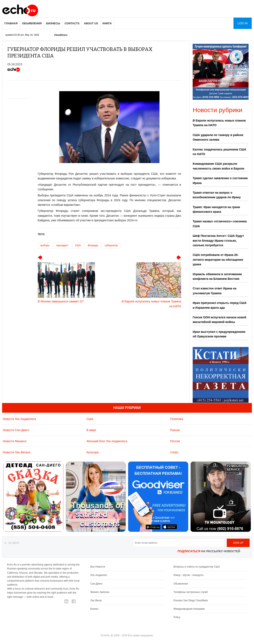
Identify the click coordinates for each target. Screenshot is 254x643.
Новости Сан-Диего (16, 430)
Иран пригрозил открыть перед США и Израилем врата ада (219, 305)
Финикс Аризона (99, 592)
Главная (11, 23)
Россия (175, 441)
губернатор (111, 245)
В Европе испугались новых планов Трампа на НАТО (219, 123)
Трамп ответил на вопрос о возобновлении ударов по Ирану (217, 195)
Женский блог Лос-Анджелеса (106, 441)
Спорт (174, 452)
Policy (177, 617)
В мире (91, 430)
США (78, 245)
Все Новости (97, 566)
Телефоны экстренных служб (191, 592)
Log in (243, 23)
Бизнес (94, 608)
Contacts (71, 23)
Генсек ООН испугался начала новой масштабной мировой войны (219, 320)
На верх (13, 543)
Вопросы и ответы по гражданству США (197, 566)
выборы (45, 245)
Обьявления (181, 583)
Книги (106, 23)
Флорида (93, 245)
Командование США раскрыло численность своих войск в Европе (218, 166)
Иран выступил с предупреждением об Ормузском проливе (219, 334)
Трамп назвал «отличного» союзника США (220, 224)
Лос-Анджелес (98, 575)
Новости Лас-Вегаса (16, 452)
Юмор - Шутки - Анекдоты (189, 575)
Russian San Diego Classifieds (191, 600)
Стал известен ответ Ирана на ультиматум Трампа (214, 291)
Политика (176, 419)
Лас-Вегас (96, 600)
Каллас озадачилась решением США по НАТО (219, 152)
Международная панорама (189, 608)
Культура (92, 452)
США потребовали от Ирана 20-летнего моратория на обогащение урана (218, 259)
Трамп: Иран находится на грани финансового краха (216, 209)
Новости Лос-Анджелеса (19, 419)
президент (62, 245)
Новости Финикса (14, 441)
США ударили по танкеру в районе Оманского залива (218, 137)
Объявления (32, 23)
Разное (175, 430)
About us (91, 23)
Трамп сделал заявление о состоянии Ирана (220, 180)
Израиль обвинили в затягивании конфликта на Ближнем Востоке (217, 276)
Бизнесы (53, 23)
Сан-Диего (96, 583)
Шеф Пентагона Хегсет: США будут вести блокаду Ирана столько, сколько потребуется (218, 240)
